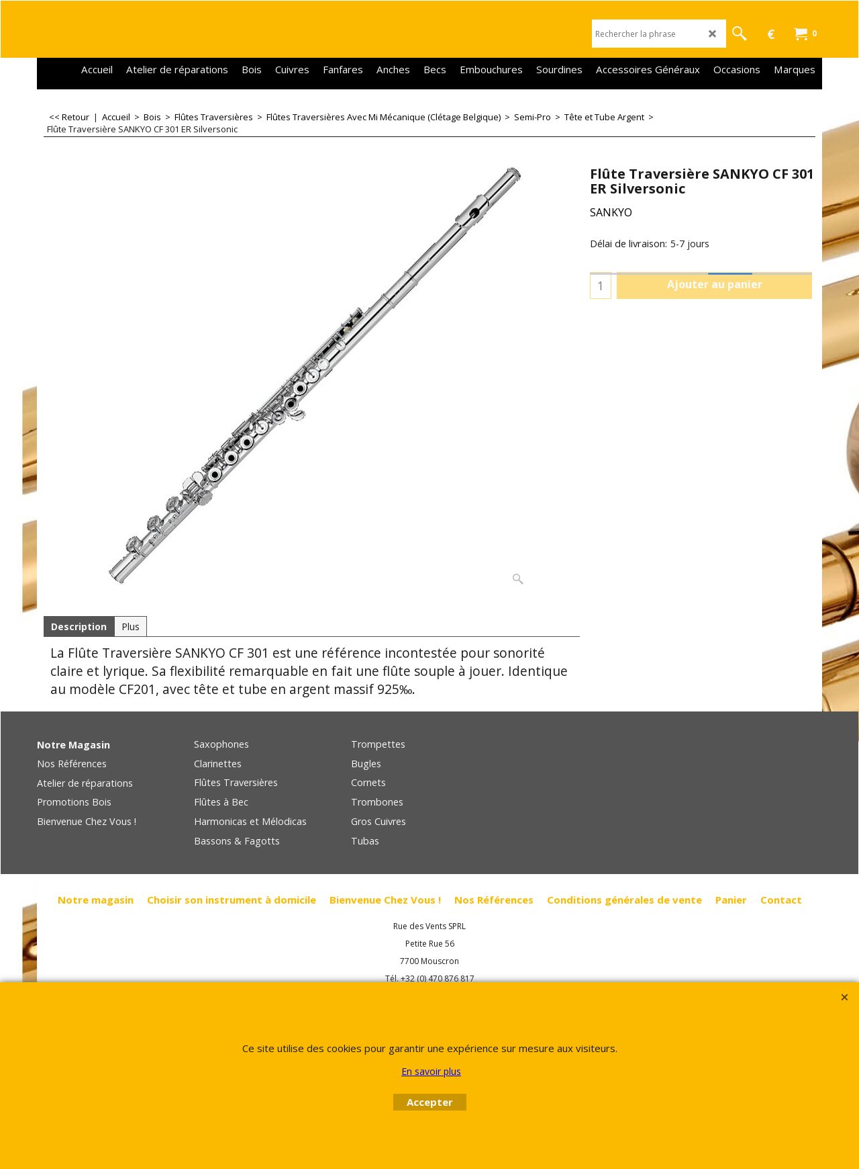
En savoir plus (431, 1071)
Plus (130, 626)
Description (79, 626)
